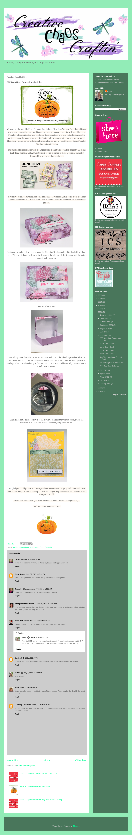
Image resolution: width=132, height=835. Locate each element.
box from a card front (21, 547)
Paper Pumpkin (46, 547)
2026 (100, 295)
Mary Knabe (20, 574)
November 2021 (106, 318)
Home (47, 760)
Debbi (24, 638)
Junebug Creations (23, 705)
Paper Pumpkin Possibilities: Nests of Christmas (38, 773)
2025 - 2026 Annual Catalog (108, 80)
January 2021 (105, 384)
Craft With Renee (22, 621)
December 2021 (106, 315)
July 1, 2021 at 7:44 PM (39, 638)
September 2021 (106, 325)
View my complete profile (114, 95)
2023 (100, 305)
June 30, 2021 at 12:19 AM (41, 589)
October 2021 (105, 322)
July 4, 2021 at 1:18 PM (41, 705)
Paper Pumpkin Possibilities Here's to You (36, 786)
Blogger (76, 826)
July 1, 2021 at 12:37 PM (28, 658)
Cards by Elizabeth (23, 589)
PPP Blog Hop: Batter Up (109, 366)
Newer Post (13, 760)
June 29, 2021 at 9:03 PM (35, 574)
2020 (100, 388)
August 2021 (105, 329)
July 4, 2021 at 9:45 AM (28, 688)
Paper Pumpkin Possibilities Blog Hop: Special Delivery (41, 800)
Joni (17, 658)
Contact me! (102, 151)
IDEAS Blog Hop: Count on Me (111, 363)
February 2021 (106, 380)
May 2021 (104, 370)
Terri (17, 688)
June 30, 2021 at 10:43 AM (46, 604)
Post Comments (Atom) (26, 766)
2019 (100, 391)
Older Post (81, 760)
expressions (34, 547)
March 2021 (105, 377)
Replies (20, 633)
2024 (100, 302)
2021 (100, 312)
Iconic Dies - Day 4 (107, 344)
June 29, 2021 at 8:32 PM (30, 559)
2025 (100, 299)
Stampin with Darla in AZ (25, 604)
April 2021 (104, 373)
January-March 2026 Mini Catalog (110, 83)
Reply (17, 566)
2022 (100, 309)
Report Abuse (119, 394)
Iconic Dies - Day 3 (107, 347)
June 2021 (104, 335)
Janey (17, 559)
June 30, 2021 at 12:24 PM (40, 621)
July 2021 (104, 332)
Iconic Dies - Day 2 (107, 350)
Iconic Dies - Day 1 (107, 354)
